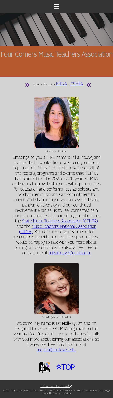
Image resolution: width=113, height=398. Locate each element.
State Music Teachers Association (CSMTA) (60, 220)
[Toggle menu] (56, 6)
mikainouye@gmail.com (69, 252)
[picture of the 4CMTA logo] (44, 367)
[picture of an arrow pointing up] (64, 367)
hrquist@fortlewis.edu (56, 349)
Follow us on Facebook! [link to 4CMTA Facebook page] (56, 386)
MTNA (61, 83)
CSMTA (76, 83)
